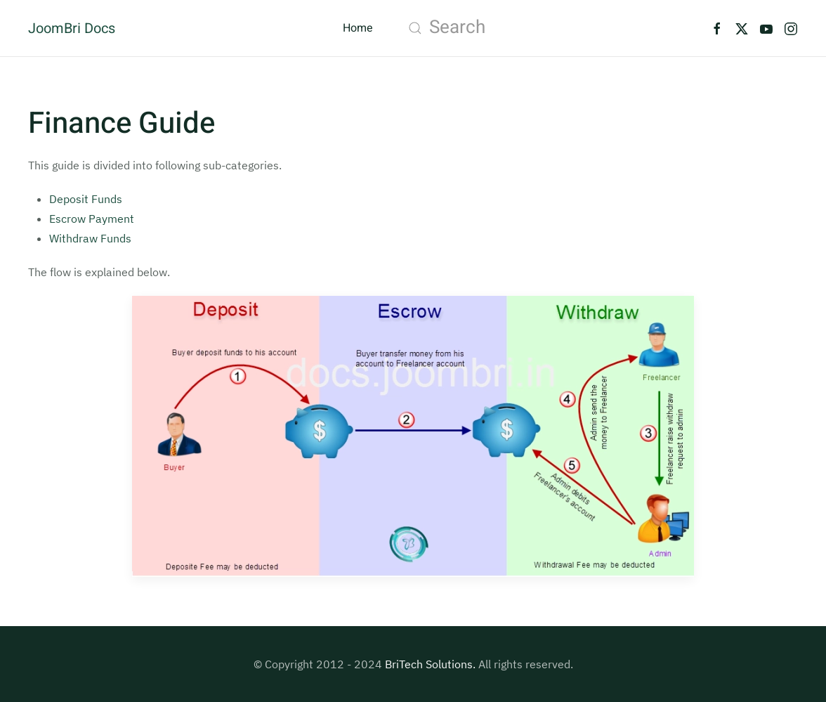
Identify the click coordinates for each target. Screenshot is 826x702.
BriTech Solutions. (430, 664)
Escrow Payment (91, 219)
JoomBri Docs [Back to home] (71, 28)
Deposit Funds (85, 199)
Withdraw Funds (90, 238)
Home (358, 28)
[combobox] (541, 28)
